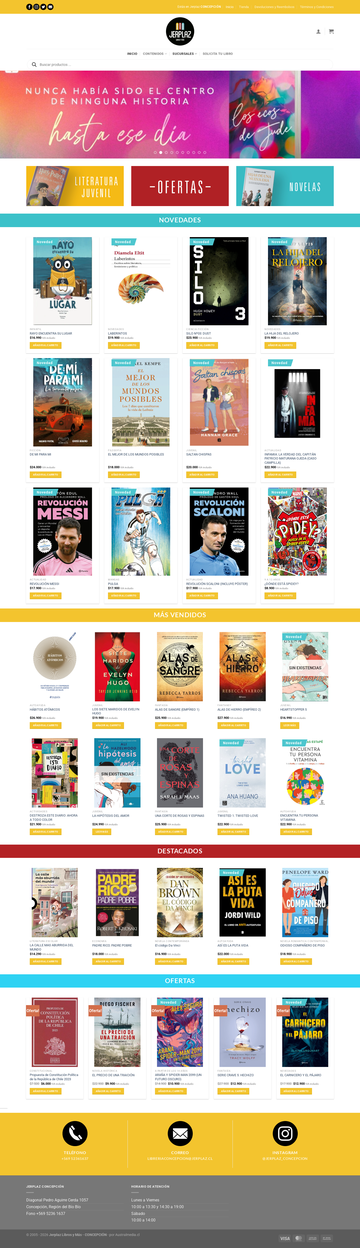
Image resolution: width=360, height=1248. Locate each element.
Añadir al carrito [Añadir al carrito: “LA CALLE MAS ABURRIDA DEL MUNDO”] (45, 961)
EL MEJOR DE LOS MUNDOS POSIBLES (136, 454)
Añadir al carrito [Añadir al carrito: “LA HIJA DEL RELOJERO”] (280, 345)
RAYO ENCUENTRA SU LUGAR (51, 333)
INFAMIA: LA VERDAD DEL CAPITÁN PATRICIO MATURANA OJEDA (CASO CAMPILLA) (290, 458)
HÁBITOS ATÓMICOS (45, 709)
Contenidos (155, 53)
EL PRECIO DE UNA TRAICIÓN (113, 1075)
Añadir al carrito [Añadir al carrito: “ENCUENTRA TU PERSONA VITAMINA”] (296, 831)
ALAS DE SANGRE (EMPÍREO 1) (177, 709)
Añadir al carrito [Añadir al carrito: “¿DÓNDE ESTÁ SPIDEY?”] (280, 595)
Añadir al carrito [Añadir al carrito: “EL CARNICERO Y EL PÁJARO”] (296, 1091)
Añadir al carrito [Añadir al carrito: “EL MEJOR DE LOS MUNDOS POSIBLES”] (123, 474)
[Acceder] (318, 31)
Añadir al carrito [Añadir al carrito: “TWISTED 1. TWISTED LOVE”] (233, 831)
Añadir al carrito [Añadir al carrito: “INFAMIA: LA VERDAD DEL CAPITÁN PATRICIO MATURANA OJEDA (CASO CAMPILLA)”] (280, 474)
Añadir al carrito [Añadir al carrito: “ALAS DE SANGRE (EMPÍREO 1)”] (170, 725)
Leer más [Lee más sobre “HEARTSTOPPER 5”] (290, 725)
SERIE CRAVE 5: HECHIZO (236, 1075)
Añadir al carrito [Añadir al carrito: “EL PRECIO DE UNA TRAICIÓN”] (108, 1091)
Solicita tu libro (218, 54)
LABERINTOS (117, 333)
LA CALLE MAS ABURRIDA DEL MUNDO (52, 947)
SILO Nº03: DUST (198, 333)
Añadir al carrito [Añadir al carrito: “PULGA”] (123, 595)
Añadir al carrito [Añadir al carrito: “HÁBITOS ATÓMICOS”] (45, 725)
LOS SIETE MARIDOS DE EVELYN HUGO (115, 711)
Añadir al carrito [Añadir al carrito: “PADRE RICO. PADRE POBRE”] (108, 961)
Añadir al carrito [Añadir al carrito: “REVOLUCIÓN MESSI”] (45, 595)
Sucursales (184, 53)
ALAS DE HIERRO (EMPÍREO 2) (239, 709)
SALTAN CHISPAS (199, 454)
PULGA (113, 584)
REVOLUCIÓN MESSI (44, 584)
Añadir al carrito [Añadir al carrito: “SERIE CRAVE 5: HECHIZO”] (233, 1091)
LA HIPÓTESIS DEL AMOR (110, 816)
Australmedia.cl (127, 1235)
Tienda (244, 7)
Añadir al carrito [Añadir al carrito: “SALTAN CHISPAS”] (202, 474)
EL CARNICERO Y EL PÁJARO (300, 1075)
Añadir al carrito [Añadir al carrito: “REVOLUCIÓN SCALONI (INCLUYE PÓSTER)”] (202, 595)
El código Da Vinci (167, 945)
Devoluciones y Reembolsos (274, 7)
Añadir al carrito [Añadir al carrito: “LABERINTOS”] (123, 345)
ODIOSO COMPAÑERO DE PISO (302, 945)
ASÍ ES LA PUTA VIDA (233, 945)
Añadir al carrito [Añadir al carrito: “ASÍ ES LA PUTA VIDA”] (233, 961)
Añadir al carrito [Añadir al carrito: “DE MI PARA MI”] (45, 474)
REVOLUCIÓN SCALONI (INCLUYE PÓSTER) (217, 584)
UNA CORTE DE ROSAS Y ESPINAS (179, 816)
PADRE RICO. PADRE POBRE (112, 945)
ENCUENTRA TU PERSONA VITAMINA (299, 818)
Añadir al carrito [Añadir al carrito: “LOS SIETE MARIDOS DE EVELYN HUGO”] (108, 725)
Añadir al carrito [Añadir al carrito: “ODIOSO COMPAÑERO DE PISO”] (296, 961)
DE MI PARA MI (40, 454)
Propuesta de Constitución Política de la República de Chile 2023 (54, 1077)
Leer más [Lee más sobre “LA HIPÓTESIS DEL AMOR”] (102, 831)
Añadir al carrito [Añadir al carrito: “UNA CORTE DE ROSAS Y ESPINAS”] (170, 831)
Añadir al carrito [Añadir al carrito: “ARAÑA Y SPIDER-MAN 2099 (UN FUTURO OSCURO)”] (170, 1091)
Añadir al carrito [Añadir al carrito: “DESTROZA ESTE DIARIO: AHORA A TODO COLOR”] (45, 831)
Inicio (230, 7)
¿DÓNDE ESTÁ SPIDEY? (281, 584)
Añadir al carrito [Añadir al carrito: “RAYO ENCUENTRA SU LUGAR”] (45, 345)
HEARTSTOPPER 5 (293, 709)
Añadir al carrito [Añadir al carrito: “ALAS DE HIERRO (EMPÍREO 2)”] (233, 725)
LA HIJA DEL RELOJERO (281, 333)
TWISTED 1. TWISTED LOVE (238, 816)
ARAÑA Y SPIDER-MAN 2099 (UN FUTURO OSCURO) (178, 1077)
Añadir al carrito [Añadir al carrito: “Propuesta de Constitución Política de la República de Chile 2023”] (45, 1091)
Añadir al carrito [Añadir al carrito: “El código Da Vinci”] (170, 961)
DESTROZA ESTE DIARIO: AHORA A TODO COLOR (54, 818)
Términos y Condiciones (317, 7)
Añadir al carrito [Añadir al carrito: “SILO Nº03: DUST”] (202, 345)
